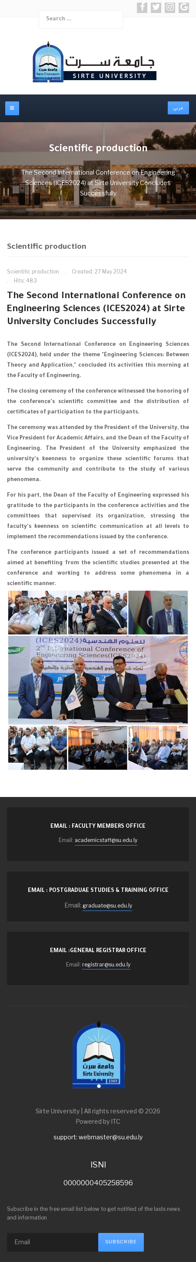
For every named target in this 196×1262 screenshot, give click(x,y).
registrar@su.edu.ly (106, 964)
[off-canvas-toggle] (12, 108)
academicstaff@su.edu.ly (106, 840)
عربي (178, 108)
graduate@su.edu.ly (107, 905)
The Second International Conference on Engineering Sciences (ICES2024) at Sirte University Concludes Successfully (96, 310)
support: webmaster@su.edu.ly (98, 1137)
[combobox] (81, 19)
